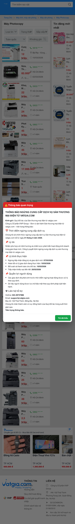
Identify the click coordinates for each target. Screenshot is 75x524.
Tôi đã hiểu (63, 318)
